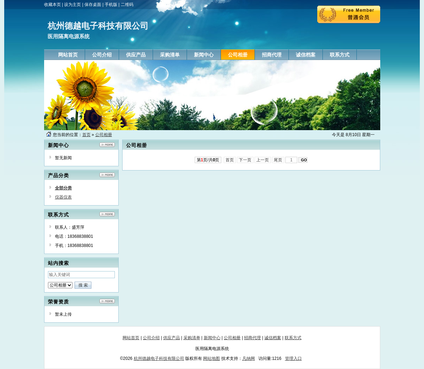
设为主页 (72, 4)
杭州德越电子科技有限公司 (159, 358)
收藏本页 (52, 4)
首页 (86, 134)
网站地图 (211, 358)
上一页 (262, 159)
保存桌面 (92, 4)
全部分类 (63, 188)
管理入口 (293, 358)
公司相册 (103, 134)
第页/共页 (208, 159)
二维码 (127, 4)
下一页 (245, 159)
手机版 (111, 4)
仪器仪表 (63, 197)
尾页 (278, 159)
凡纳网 (248, 358)
